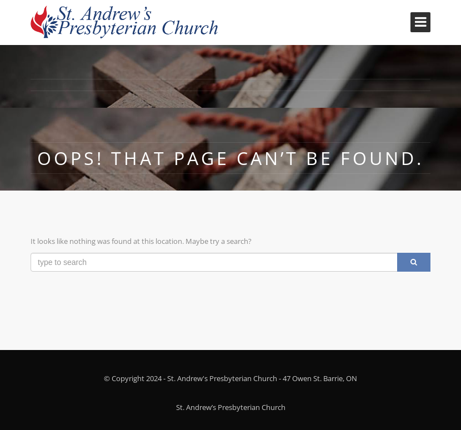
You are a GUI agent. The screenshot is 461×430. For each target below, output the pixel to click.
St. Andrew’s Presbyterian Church (230, 407)
